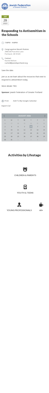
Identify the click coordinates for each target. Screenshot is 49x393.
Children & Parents (25, 175)
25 (18, 136)
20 (31, 133)
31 (11, 139)
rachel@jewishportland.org (16, 63)
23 (5, 136)
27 (31, 136)
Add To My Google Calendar (25, 101)
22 (44, 133)
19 (24, 133)
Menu (44, 5)
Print (5, 101)
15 (44, 130)
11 (18, 130)
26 (24, 136)
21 (37, 133)
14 (37, 130)
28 (37, 136)
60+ (41, 210)
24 (11, 136)
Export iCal (6, 106)
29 (44, 136)
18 (18, 133)
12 (24, 130)
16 (5, 133)
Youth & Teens (25, 192)
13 (31, 130)
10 (11, 130)
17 (11, 133)
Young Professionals (19, 210)
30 (5, 139)
